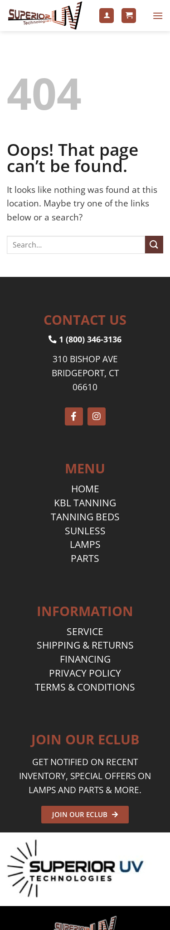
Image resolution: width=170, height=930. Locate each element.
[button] (128, 15)
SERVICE (85, 631)
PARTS (85, 558)
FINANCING (85, 659)
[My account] (106, 15)
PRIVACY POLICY (85, 673)
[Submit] (154, 244)
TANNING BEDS (85, 516)
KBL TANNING (85, 502)
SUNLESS (85, 530)
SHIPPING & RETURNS (85, 645)
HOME (85, 488)
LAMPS (85, 544)
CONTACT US (85, 319)
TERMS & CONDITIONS (85, 687)
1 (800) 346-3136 (85, 339)
